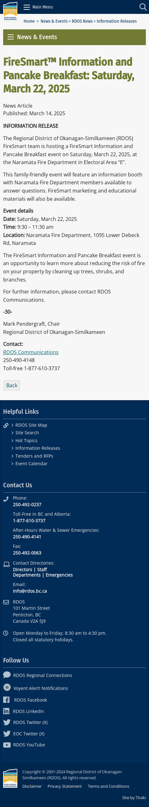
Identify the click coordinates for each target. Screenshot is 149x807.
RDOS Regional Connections (37, 675)
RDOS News (82, 21)
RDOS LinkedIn (23, 711)
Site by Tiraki (134, 797)
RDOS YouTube (24, 745)
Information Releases (37, 448)
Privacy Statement (65, 786)
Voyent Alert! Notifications (35, 688)
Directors (22, 570)
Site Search (27, 433)
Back (11, 385)
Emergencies (59, 575)
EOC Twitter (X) (23, 734)
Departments (27, 575)
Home (29, 21)
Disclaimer (32, 786)
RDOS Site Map (31, 425)
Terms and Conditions (108, 786)
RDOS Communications (31, 352)
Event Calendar (31, 463)
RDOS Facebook (25, 700)
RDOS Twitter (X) (25, 722)
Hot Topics (26, 440)
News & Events (54, 21)
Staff (42, 570)
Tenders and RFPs (34, 456)
